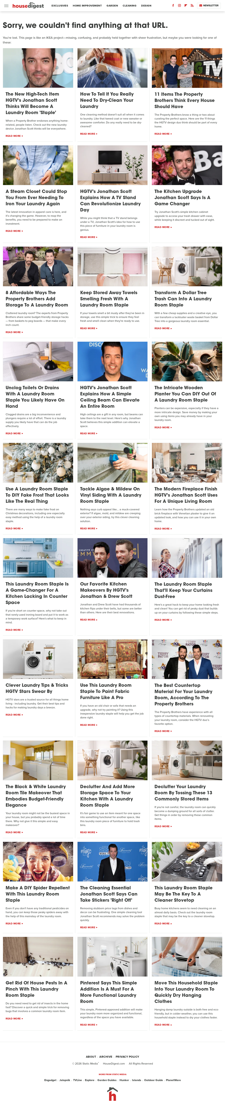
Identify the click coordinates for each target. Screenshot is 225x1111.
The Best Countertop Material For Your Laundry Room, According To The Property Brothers (183, 695)
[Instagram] (179, 6)
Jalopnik (64, 1080)
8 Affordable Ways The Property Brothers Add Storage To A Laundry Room (37, 299)
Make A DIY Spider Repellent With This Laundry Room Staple (38, 894)
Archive (105, 1057)
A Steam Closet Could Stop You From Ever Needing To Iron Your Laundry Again (36, 198)
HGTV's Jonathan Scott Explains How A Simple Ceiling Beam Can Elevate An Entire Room (110, 397)
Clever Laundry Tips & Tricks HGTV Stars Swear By (37, 688)
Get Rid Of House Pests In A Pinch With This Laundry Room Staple (36, 989)
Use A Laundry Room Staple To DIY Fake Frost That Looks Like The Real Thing (37, 495)
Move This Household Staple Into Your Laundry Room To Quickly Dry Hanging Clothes (186, 992)
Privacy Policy (127, 1057)
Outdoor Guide (153, 1080)
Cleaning (129, 6)
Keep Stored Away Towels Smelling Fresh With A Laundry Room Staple (108, 299)
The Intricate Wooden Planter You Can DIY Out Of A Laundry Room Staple (185, 394)
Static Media (90, 1064)
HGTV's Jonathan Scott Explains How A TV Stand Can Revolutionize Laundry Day (110, 201)
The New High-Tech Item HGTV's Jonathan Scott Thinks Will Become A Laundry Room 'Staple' (32, 103)
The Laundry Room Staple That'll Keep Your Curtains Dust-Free (183, 590)
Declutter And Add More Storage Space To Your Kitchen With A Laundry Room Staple (107, 796)
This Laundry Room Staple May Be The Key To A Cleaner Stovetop (184, 894)
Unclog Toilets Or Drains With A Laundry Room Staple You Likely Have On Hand (35, 397)
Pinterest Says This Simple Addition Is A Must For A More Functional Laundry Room (108, 992)
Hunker (124, 1080)
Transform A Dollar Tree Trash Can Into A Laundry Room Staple (183, 299)
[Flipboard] (185, 6)
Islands (136, 1080)
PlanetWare (173, 1080)
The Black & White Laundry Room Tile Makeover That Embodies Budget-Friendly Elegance (36, 796)
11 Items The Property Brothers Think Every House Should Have (185, 100)
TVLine (77, 1080)
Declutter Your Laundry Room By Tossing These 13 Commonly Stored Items (183, 793)
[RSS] (192, 6)
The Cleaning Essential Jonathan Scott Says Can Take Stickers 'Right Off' (108, 894)
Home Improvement (87, 6)
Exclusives (60, 6)
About (91, 1057)
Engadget (50, 1080)
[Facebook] (173, 6)
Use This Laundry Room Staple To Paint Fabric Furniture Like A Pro (105, 691)
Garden (112, 6)
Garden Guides (107, 1080)
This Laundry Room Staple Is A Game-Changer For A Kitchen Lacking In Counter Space (37, 593)
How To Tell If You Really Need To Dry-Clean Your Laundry (107, 100)
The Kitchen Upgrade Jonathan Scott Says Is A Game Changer (182, 198)
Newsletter (208, 5)
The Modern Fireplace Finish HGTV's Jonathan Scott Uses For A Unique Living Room (186, 495)
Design (146, 6)
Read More (13, 136)
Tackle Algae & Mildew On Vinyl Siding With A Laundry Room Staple (110, 495)
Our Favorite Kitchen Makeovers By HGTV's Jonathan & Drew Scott (106, 590)
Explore (89, 1080)
